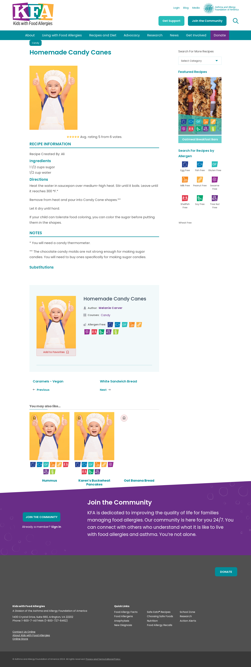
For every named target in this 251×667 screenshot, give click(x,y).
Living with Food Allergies (62, 35)
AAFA (235, 4)
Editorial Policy (112, 659)
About (30, 35)
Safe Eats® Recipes (158, 612)
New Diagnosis (123, 625)
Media (196, 8)
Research (154, 35)
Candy (35, 43)
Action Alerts (188, 621)
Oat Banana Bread (139, 480)
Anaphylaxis (121, 621)
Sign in (56, 527)
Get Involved (196, 35)
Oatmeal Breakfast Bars (200, 139)
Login (176, 8)
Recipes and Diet (102, 35)
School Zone (187, 612)
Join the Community (207, 21)
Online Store (20, 639)
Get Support (171, 21)
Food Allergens (123, 616)
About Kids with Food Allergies (31, 635)
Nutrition (152, 621)
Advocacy (132, 35)
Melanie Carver (110, 308)
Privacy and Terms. (95, 659)
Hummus (49, 480)
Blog (186, 8)
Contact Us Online (23, 632)
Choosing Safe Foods (160, 616)
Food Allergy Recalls (159, 625)
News (174, 35)
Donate (220, 35)
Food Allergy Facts (126, 612)
